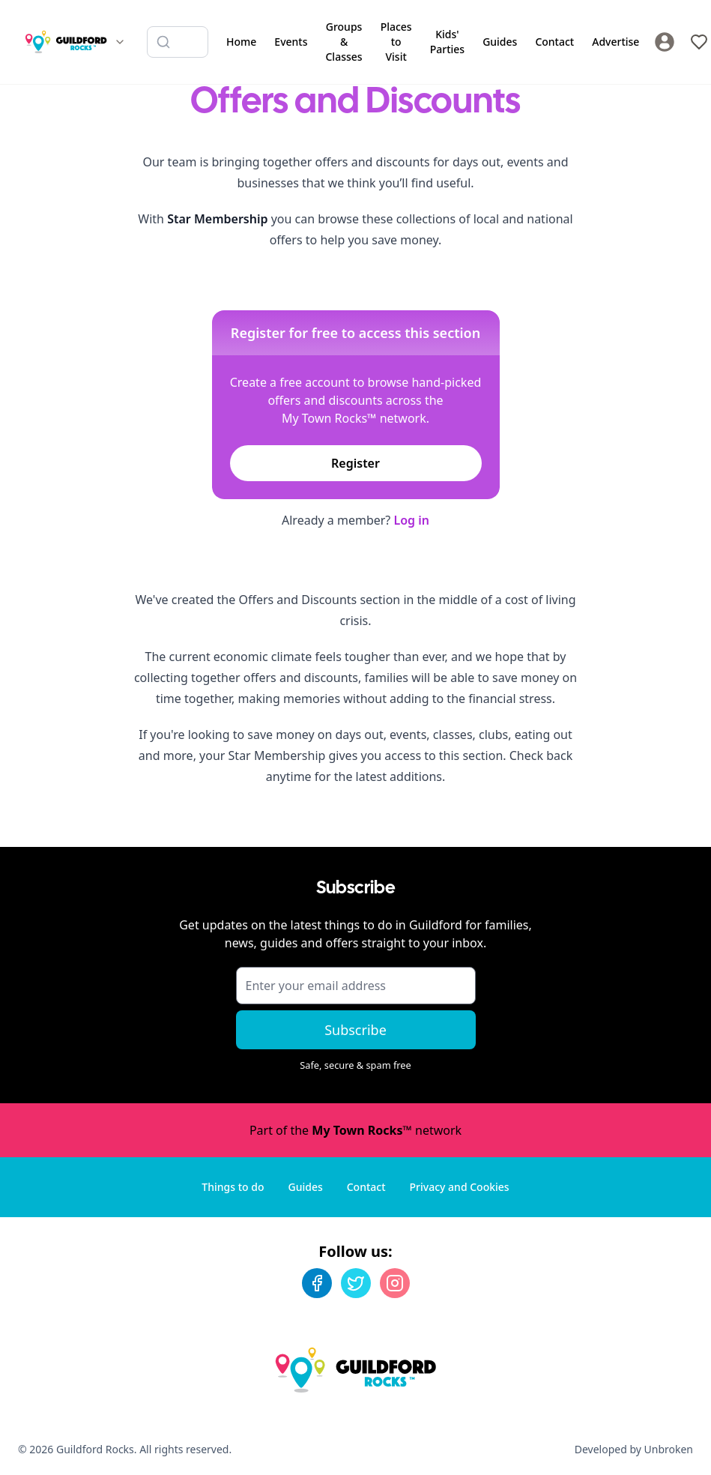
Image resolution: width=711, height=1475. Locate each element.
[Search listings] (177, 42)
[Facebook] (317, 1283)
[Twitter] (356, 1283)
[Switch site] (120, 42)
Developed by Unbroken (634, 1449)
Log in (411, 520)
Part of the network (355, 1130)
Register (355, 463)
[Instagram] (395, 1283)
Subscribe (355, 1030)
